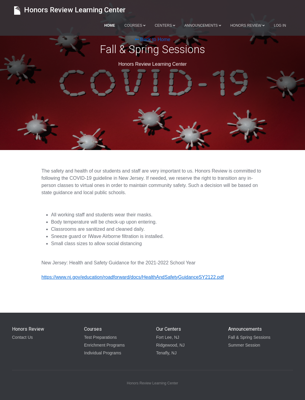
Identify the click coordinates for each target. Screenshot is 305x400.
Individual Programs (102, 352)
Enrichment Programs (104, 345)
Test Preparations (100, 337)
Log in (280, 25)
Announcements (203, 25)
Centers (165, 25)
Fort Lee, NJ (167, 337)
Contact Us (22, 337)
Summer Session (244, 345)
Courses (134, 25)
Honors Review (247, 25)
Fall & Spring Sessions (249, 337)
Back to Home (153, 39)
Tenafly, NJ (166, 352)
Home (109, 25)
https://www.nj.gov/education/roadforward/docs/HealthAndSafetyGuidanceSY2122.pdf (132, 277)
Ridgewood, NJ (170, 345)
